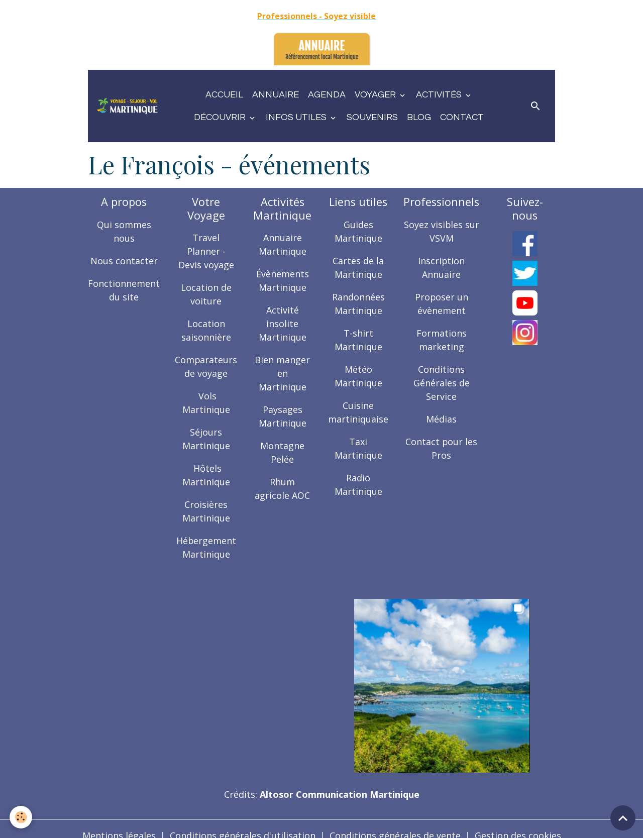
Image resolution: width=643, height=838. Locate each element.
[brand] (127, 106)
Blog (419, 117)
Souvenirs (372, 117)
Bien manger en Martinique (282, 373)
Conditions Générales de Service (441, 382)
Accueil (224, 94)
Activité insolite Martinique (283, 323)
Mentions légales (119, 822)
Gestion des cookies (518, 822)
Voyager (376, 94)
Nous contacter (124, 261)
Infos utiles (297, 117)
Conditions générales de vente (395, 822)
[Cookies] (21, 817)
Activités (440, 94)
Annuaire (275, 94)
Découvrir (221, 117)
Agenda (327, 94)
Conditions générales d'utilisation (242, 822)
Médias (441, 419)
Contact (462, 117)
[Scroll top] (622, 817)
